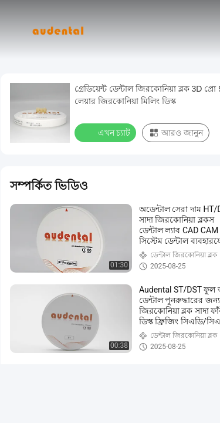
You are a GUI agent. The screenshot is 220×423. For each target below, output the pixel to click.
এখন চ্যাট (106, 132)
